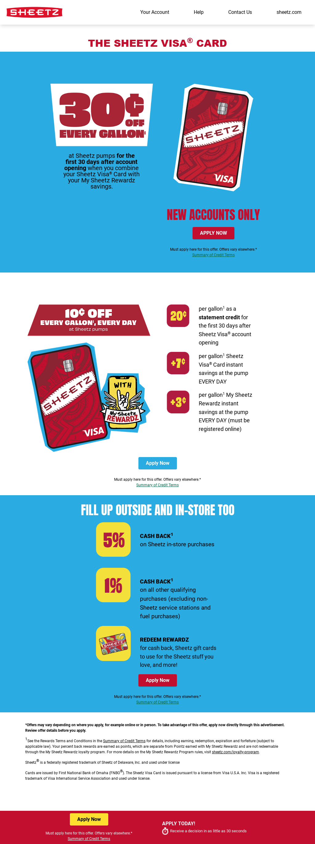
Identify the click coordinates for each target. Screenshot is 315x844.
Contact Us (240, 12)
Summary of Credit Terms (213, 255)
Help (199, 12)
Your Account (154, 12)
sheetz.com (289, 12)
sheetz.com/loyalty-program (235, 752)
